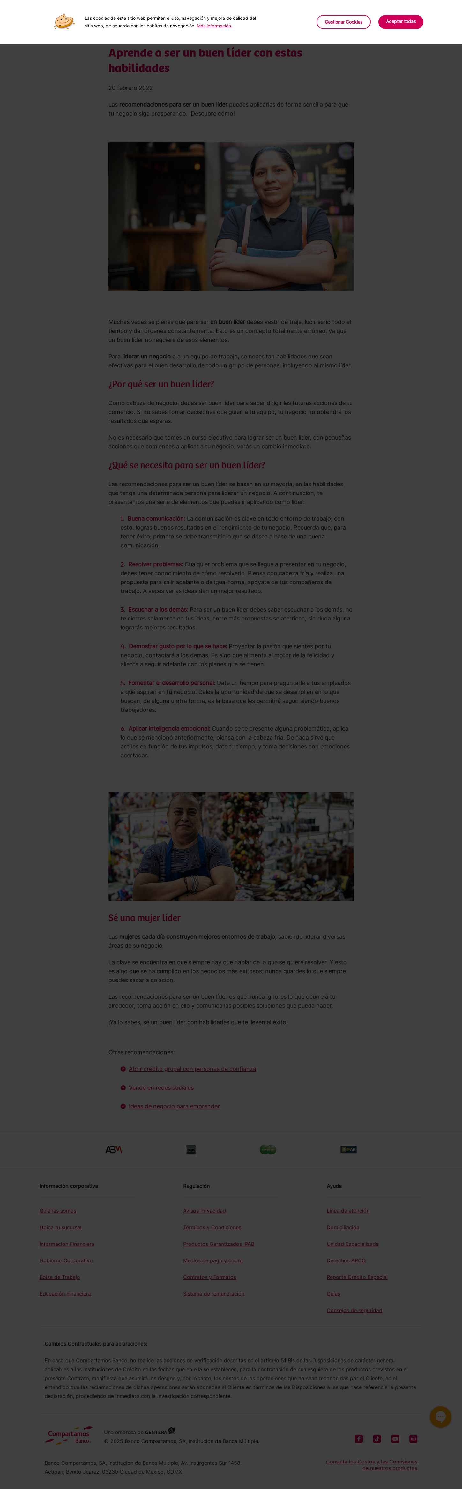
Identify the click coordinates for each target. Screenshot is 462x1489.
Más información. (214, 25)
